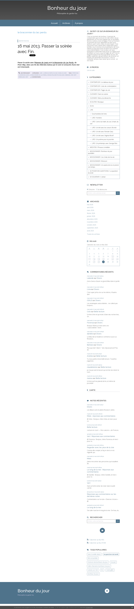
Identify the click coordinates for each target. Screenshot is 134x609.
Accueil (54, 23)
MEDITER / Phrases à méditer (100, 147)
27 (103, 262)
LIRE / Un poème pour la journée (103, 139)
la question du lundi (111, 554)
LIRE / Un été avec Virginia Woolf (102, 135)
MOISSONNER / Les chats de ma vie (102, 157)
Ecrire (92, 106)
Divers (99, 278)
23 (117, 259)
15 (112, 256)
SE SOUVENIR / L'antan (98, 177)
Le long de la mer (94, 507)
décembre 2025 (92, 219)
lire (102, 570)
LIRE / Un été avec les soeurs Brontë (104, 128)
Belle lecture (99, 312)
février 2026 (91, 213)
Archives (66, 23)
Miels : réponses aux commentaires (101, 416)
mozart (113, 562)
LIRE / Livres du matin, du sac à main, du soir (53, 73)
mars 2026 (90, 210)
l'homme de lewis (24, 75)
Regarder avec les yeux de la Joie (100, 447)
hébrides (67, 75)
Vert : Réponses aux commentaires (101, 436)
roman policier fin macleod (55, 75)
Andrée (90, 356)
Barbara (90, 345)
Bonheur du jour (67, 8)
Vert (88, 483)
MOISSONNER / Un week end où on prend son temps (103, 166)
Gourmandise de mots (99, 114)
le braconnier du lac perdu (38, 75)
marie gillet (109, 570)
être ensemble (93, 558)
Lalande (90, 278)
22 (112, 259)
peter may (75, 73)
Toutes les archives (93, 234)
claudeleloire (92, 367)
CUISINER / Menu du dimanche (100, 98)
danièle (90, 334)
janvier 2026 (91, 216)
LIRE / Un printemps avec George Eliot (104, 143)
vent (26, 77)
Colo (89, 312)
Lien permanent (24, 73)
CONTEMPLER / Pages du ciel (100, 90)
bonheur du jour (93, 574)
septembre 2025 (92, 228)
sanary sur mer (93, 570)
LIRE (91, 110)
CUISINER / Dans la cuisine (99, 94)
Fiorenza (90, 323)
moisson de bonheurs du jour (98, 562)
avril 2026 (90, 207)
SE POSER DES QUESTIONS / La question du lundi (103, 172)
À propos (79, 23)
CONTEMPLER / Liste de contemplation (103, 86)
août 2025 (90, 231)
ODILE (89, 300)
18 (94, 259)
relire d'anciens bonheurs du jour (99, 566)
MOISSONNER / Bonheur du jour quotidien (100, 152)
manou (89, 378)
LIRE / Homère (97, 118)
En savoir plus (89, 607)
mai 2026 (90, 205)
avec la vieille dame (94, 554)
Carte (92, 390)
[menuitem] (54, 23)
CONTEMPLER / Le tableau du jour (101, 82)
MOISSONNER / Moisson (98, 161)
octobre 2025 (91, 225)
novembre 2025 (92, 222)
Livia (89, 289)
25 (94, 262)
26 (99, 262)
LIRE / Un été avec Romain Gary (102, 131)
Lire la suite (91, 70)
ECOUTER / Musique (97, 102)
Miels (89, 459)
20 (103, 259)
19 (99, 259)
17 (89, 259)
